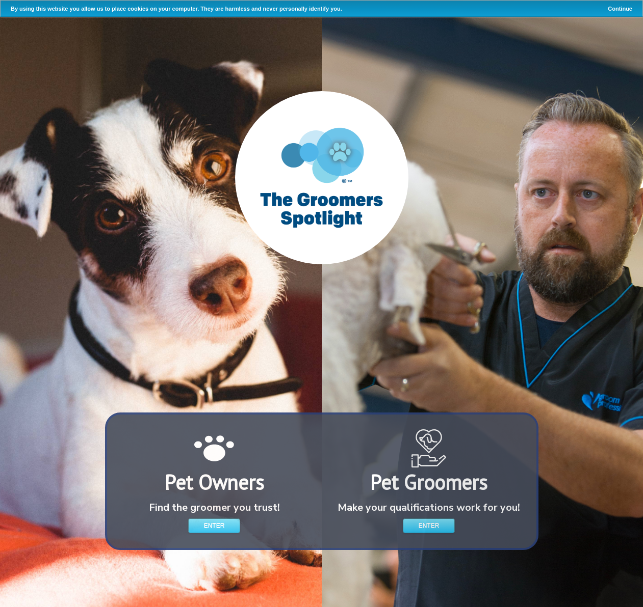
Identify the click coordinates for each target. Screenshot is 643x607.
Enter (214, 525)
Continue (620, 9)
